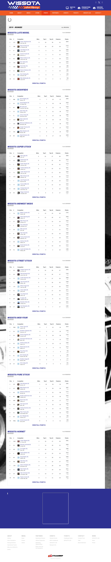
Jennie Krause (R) (25, 420)
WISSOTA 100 (87, 13)
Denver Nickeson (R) (26, 70)
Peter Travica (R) (25, 412)
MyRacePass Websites (55, 555)
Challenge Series (68, 538)
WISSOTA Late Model (18, 33)
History (9, 538)
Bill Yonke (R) (24, 106)
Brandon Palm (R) (25, 302)
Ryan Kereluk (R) (25, 45)
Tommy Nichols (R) (25, 237)
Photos (23, 540)
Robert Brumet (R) (25, 346)
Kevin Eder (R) (24, 66)
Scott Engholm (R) (25, 102)
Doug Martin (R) (25, 456)
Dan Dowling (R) (25, 74)
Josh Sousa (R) (24, 403)
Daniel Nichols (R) (25, 245)
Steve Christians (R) (26, 464)
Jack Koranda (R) (25, 281)
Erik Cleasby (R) (25, 355)
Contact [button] (98, 13)
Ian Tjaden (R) (24, 448)
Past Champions (11, 540)
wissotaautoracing (23, 493)
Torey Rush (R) (24, 351)
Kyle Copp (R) (24, 155)
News (23, 538)
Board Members (82, 542)
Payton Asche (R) (25, 477)
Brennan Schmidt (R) (26, 444)
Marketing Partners (40, 538)
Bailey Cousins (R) (25, 212)
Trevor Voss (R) (24, 326)
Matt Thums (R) (24, 220)
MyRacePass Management (55, 558)
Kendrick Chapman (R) (26, 330)
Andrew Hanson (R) (26, 269)
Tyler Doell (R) (24, 232)
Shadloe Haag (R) (25, 359)
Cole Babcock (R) (25, 49)
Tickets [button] (75, 13)
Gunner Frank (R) (25, 53)
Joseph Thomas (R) (25, 127)
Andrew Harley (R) (25, 342)
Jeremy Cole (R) (25, 241)
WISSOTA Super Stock (19, 147)
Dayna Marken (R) (25, 452)
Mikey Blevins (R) (25, 387)
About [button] (19, 13)
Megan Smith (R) (25, 192)
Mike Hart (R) (24, 228)
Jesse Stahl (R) (24, 290)
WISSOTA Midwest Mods (20, 203)
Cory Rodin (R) (24, 294)
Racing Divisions (11, 542)
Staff (79, 540)
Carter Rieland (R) (25, 440)
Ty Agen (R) (24, 298)
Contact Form (81, 538)
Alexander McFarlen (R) (26, 338)
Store (37, 13)
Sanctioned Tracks (12, 545)
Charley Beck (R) (25, 188)
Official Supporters (40, 540)
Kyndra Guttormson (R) (26, 395)
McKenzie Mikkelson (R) (27, 123)
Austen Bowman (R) (26, 277)
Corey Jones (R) (25, 114)
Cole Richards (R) (25, 383)
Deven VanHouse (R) (26, 41)
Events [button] (66, 13)
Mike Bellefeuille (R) (26, 78)
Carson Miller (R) (25, 184)
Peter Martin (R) (25, 469)
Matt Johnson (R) (25, 176)
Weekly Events (53, 538)
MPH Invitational (54, 540)
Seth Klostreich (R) (25, 273)
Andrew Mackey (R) (26, 167)
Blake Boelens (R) (25, 131)
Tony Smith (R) (24, 224)
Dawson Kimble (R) (25, 391)
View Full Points (39, 83)
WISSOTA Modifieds (17, 90)
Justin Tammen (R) (25, 171)
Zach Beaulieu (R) (25, 306)
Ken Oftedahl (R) (25, 416)
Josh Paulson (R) (25, 180)
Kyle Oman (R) (24, 110)
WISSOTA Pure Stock (18, 374)
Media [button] (28, 13)
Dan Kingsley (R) (25, 98)
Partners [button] (55, 13)
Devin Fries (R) (24, 399)
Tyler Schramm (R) (25, 473)
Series (9, 549)
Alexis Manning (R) (25, 216)
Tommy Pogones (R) (26, 334)
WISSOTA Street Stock (19, 261)
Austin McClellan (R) (26, 249)
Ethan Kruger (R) (25, 285)
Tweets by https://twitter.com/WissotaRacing (88, 493)
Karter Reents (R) (25, 163)
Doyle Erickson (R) (25, 135)
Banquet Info (53, 545)
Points (46, 13)
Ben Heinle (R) (24, 62)
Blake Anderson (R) (25, 58)
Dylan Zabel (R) (24, 119)
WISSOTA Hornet (16, 431)
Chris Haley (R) (24, 363)
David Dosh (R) (24, 159)
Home (11, 13)
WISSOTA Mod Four (17, 317)
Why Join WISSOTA (12, 547)
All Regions (65, 27)
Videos (23, 542)
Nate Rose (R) (24, 460)
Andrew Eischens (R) (26, 407)
